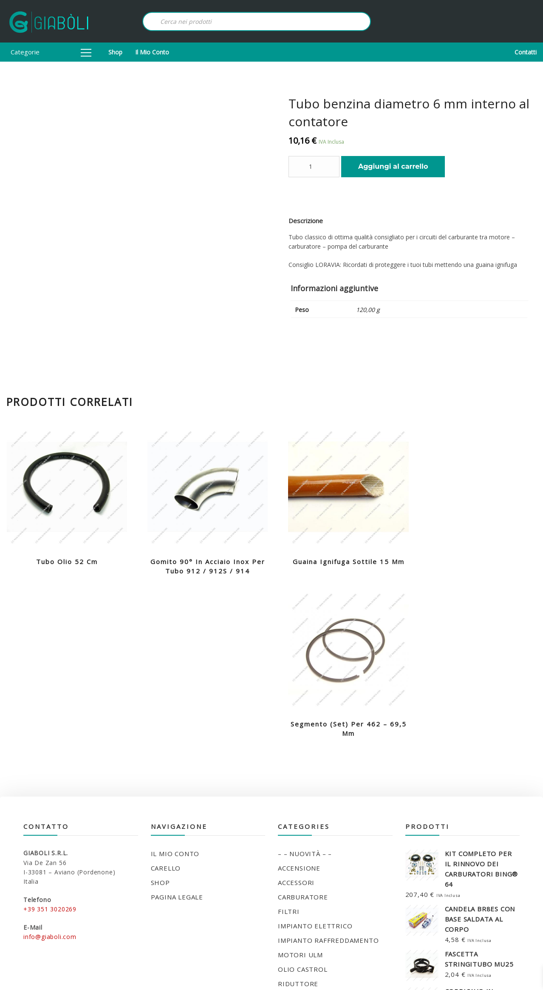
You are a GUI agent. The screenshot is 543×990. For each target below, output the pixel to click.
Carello (166, 701)
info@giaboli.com (49, 770)
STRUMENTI (298, 875)
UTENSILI (293, 903)
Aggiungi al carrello (393, 166)
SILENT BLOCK (302, 846)
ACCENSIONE (299, 701)
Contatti (526, 52)
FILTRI (289, 744)
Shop (115, 52)
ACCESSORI (296, 716)
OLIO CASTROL (303, 802)
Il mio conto (152, 52)
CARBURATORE (303, 730)
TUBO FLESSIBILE (307, 889)
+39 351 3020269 (49, 742)
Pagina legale (177, 730)
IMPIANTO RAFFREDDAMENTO (328, 773)
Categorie (51, 52)
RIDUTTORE (298, 817)
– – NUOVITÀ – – (305, 687)
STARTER (293, 860)
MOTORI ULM (300, 788)
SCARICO (292, 831)
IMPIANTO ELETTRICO (315, 759)
